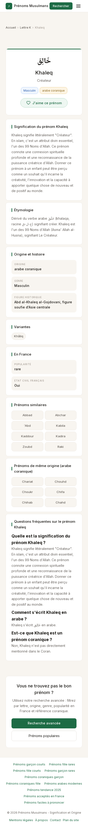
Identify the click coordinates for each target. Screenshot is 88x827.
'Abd (27, 425)
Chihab (27, 502)
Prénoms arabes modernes (63, 783)
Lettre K (25, 27)
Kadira (60, 436)
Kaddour (27, 436)
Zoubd (27, 447)
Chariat (27, 481)
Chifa (61, 492)
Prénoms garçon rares (60, 770)
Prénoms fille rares (62, 764)
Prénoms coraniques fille (23, 783)
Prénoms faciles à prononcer (44, 802)
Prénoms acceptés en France (44, 796)
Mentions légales (21, 820)
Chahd (60, 502)
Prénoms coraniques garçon (44, 777)
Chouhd (60, 481)
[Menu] (78, 6)
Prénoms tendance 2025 (44, 790)
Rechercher (61, 6)
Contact (55, 820)
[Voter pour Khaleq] (44, 103)
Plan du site (71, 820)
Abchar (60, 415)
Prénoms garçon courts (29, 764)
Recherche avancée (44, 723)
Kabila (60, 425)
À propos (41, 820)
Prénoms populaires (44, 736)
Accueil (11, 27)
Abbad (27, 415)
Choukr (27, 492)
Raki (60, 447)
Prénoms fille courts (27, 770)
